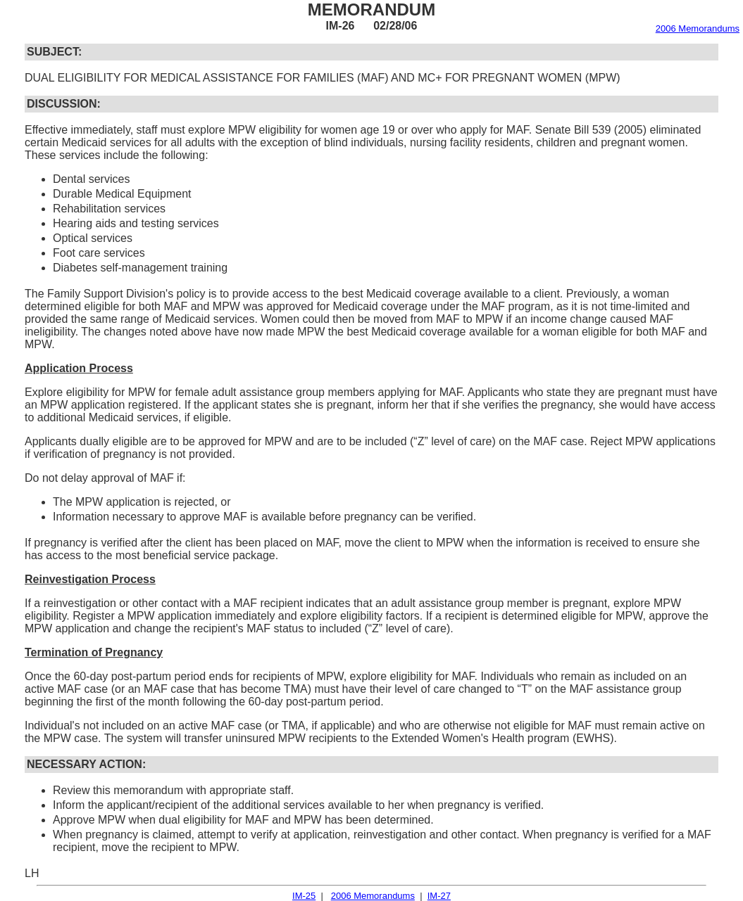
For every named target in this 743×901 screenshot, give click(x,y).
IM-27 (439, 895)
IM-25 (304, 895)
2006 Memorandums (697, 28)
